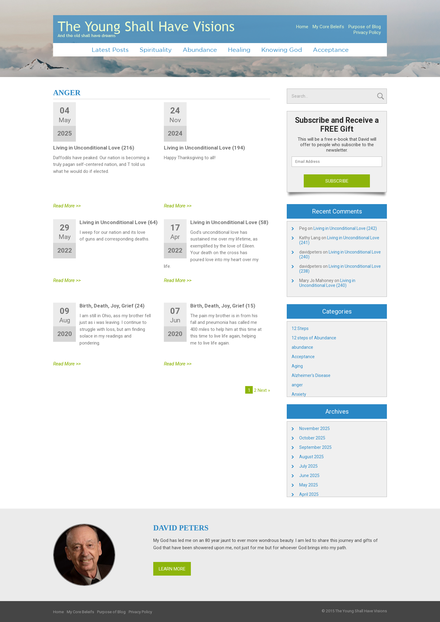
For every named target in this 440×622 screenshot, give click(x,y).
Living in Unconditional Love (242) (345, 228)
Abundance (200, 49)
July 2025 (308, 466)
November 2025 (314, 428)
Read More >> (67, 206)
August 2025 (311, 456)
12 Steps (300, 328)
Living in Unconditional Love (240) (327, 283)
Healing (239, 49)
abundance (302, 347)
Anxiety (299, 394)
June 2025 (309, 475)
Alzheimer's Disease (311, 375)
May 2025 (308, 484)
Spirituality (156, 49)
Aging (297, 366)
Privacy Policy (367, 32)
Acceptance (331, 49)
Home (302, 26)
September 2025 (315, 447)
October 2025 (312, 437)
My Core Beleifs (328, 26)
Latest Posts (110, 49)
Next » (264, 390)
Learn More (172, 569)
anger (297, 384)
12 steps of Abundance (314, 337)
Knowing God (281, 49)
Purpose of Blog (364, 26)
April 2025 (309, 494)
